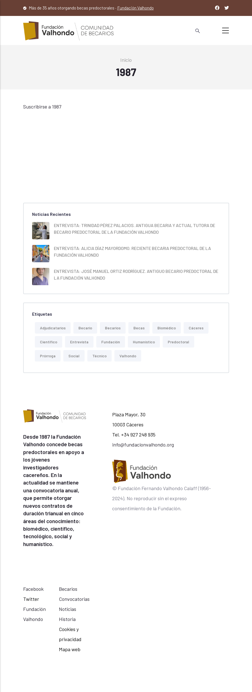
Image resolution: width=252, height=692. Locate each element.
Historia (67, 619)
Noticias (67, 609)
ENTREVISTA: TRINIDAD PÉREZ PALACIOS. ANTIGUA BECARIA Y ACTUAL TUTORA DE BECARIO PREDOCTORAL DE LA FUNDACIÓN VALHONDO (134, 229)
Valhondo (127, 355)
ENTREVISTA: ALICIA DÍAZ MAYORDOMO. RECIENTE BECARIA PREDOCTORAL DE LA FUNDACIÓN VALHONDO (132, 251)
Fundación (110, 341)
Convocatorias (74, 599)
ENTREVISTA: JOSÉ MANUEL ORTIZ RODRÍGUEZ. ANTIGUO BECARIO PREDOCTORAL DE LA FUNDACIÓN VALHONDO (136, 274)
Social (74, 355)
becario (85, 327)
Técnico (99, 355)
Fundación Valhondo (135, 7)
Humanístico (144, 341)
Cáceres (196, 327)
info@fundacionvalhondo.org (143, 444)
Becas (139, 327)
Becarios (113, 327)
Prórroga (48, 355)
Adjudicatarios (53, 327)
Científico (48, 341)
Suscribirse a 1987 (42, 106)
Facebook (33, 589)
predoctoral (178, 341)
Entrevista (79, 341)
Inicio (126, 60)
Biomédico (166, 327)
